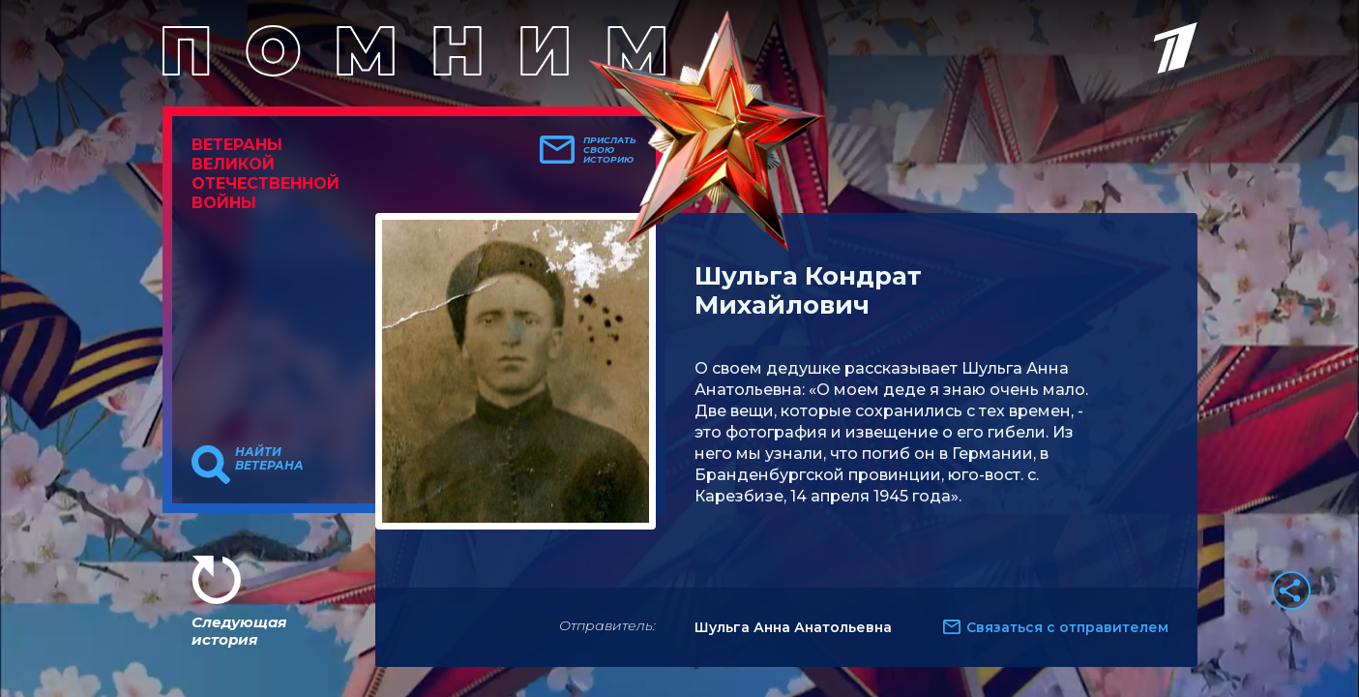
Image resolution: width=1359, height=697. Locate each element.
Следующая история (239, 631)
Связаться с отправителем (1067, 627)
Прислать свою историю (609, 150)
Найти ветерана (269, 458)
